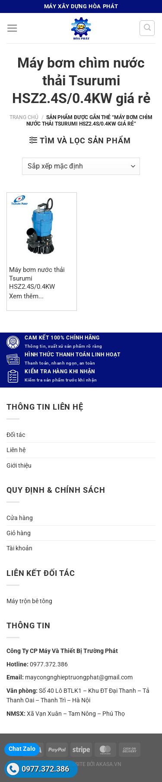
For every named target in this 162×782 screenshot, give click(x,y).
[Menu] (12, 28)
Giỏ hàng (18, 533)
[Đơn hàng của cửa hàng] (81, 166)
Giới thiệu (19, 465)
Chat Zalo (22, 748)
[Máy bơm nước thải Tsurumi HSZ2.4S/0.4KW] (41, 227)
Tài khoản (19, 548)
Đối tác (15, 434)
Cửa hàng (19, 517)
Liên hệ (15, 449)
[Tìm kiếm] (147, 28)
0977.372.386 (45, 768)
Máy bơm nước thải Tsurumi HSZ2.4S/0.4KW (37, 278)
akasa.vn (108, 764)
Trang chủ (24, 117)
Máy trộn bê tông (29, 601)
